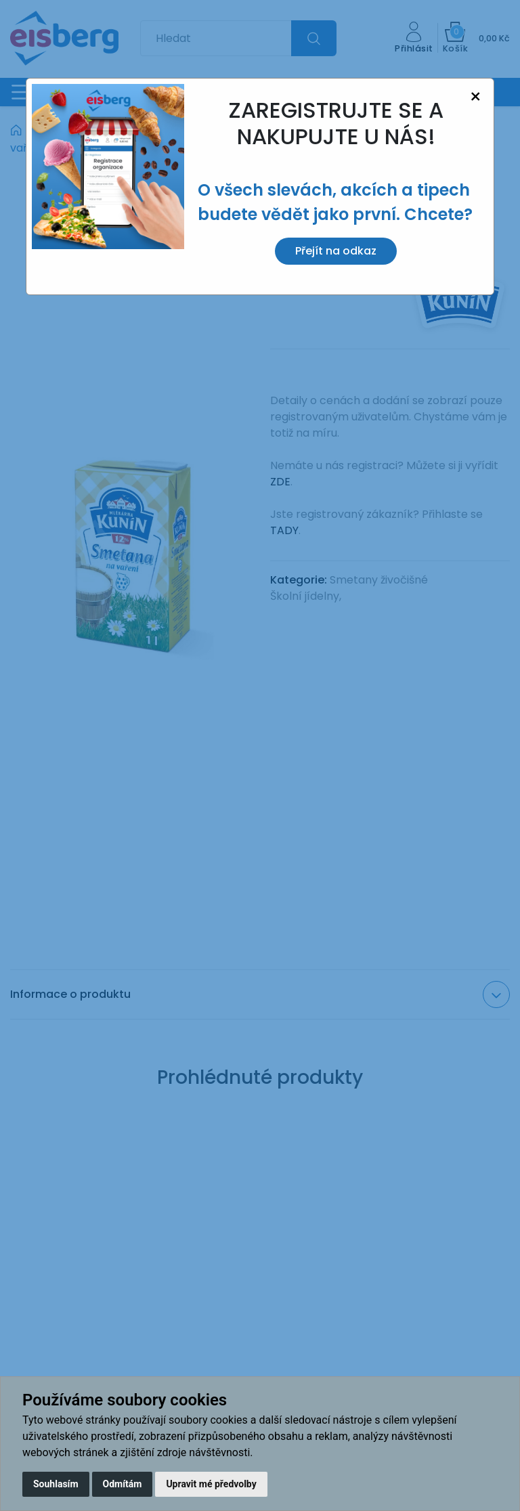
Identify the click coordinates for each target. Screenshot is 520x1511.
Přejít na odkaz (335, 251)
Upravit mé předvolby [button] (211, 1484)
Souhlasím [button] (56, 1484)
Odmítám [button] (122, 1484)
